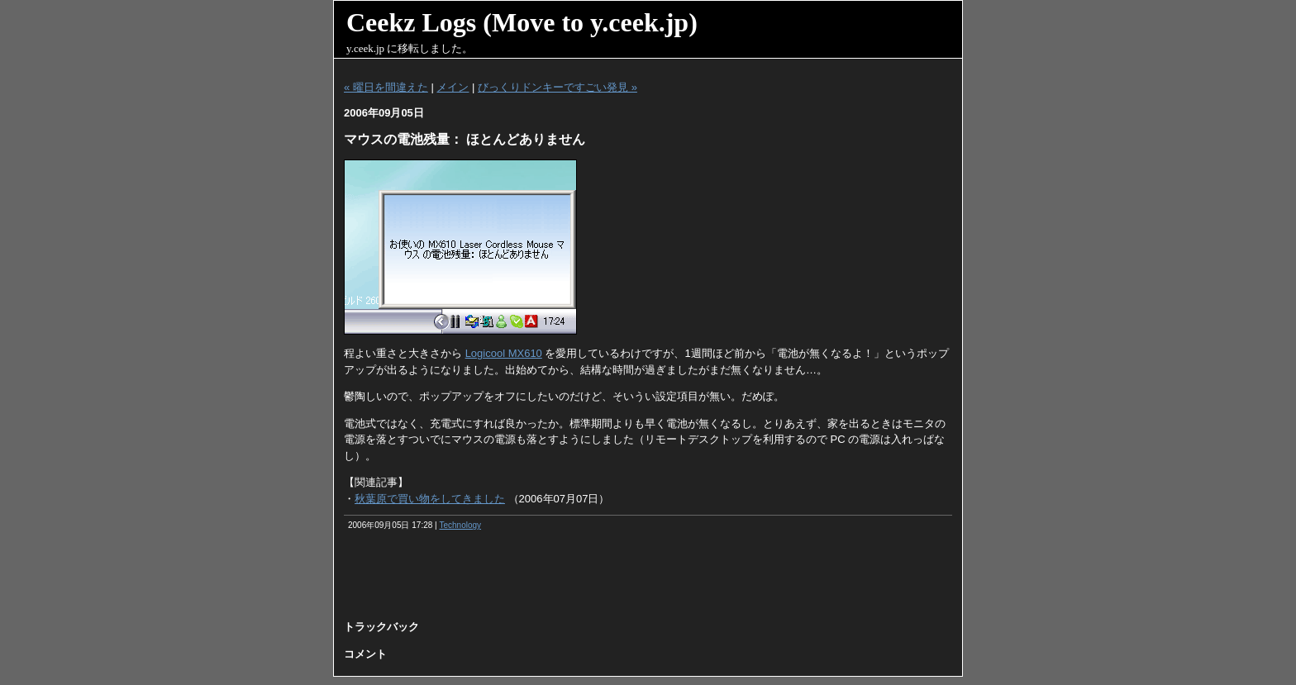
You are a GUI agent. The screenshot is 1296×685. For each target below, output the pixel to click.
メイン (452, 87)
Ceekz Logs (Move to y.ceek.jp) (522, 22)
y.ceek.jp (365, 48)
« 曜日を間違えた (386, 87)
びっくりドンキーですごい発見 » (557, 87)
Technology (460, 525)
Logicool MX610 (503, 353)
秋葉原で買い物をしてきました (430, 498)
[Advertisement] (648, 581)
